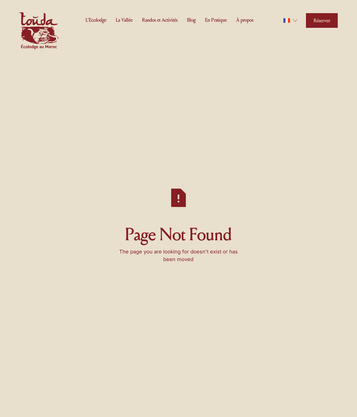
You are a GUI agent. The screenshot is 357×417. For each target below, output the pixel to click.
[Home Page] (38, 32)
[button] (96, 19)
